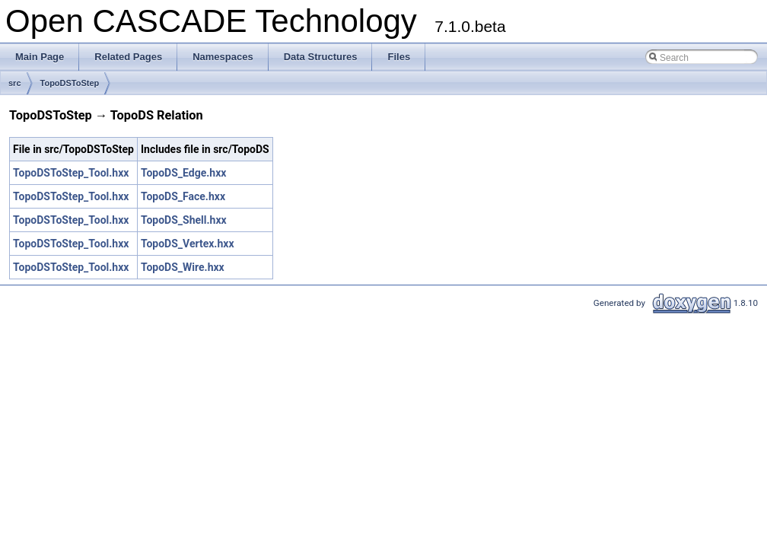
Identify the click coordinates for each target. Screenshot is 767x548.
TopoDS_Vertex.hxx (187, 243)
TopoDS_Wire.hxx (182, 267)
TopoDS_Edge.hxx (183, 173)
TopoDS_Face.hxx (183, 196)
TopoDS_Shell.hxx (184, 220)
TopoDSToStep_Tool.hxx (71, 173)
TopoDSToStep (70, 83)
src (14, 83)
